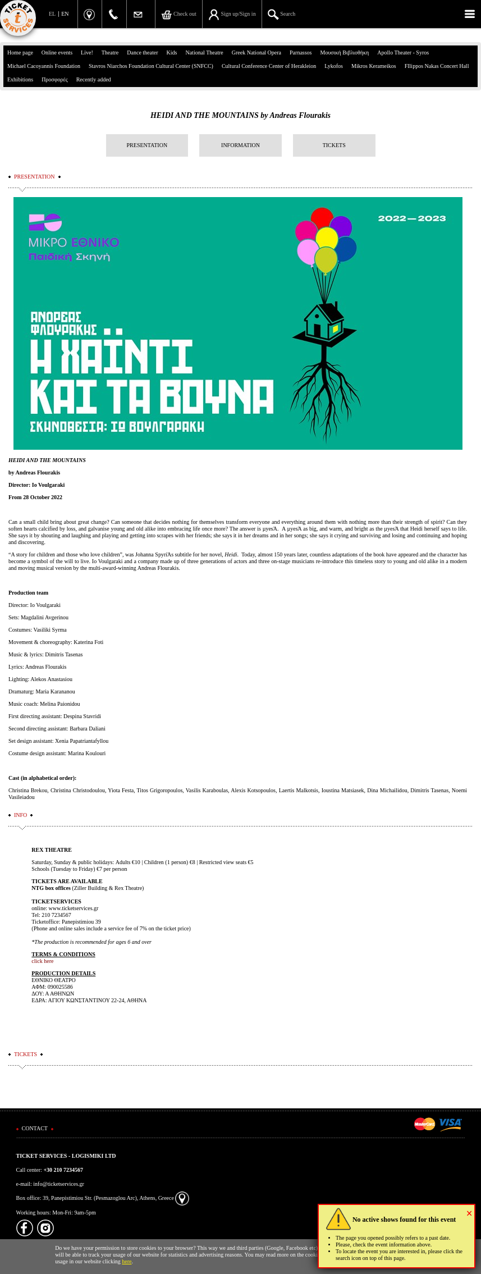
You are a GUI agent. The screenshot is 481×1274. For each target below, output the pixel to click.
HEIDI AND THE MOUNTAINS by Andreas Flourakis (240, 115)
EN (64, 14)
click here (42, 961)
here (126, 1261)
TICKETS (334, 145)
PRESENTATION (147, 145)
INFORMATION (240, 145)
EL (52, 14)
